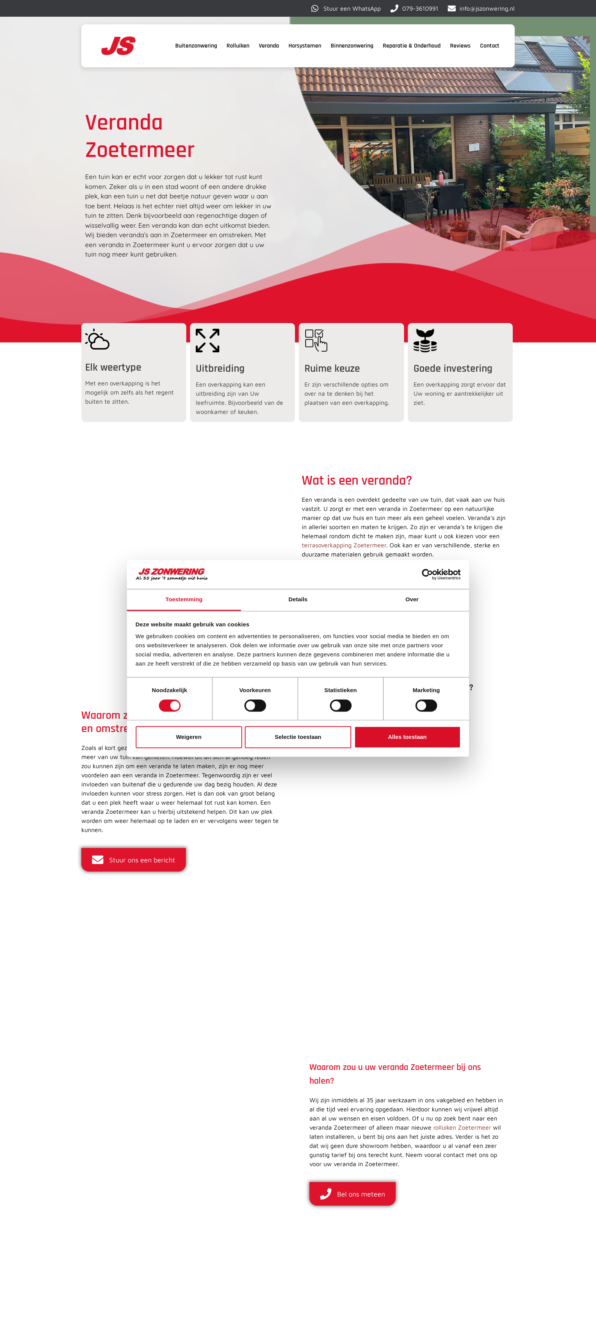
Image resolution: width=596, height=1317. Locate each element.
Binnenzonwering (352, 46)
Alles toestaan (407, 737)
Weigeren (188, 737)
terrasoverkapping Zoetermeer (344, 545)
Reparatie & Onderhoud (412, 46)
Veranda (269, 46)
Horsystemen (304, 46)
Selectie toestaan (298, 737)
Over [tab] (412, 599)
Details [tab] (298, 599)
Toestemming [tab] (184, 599)
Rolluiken (238, 46)
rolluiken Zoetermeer (462, 1127)
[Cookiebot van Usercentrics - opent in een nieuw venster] (427, 574)
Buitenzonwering (196, 46)
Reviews (460, 46)
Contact (489, 46)
